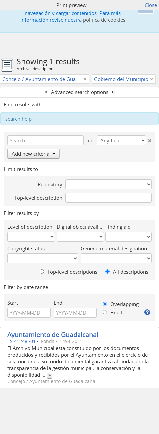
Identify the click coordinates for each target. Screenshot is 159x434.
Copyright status (26, 248)
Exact (112, 312)
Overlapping (121, 304)
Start (12, 302)
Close (151, 5)
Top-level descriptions (68, 271)
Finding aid (118, 226)
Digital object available (80, 226)
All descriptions (126, 271)
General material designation (114, 248)
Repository (50, 184)
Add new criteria (33, 153)
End (58, 302)
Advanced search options (79, 92)
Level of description (29, 226)
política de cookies (104, 19)
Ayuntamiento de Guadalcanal (52, 334)
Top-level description (38, 197)
